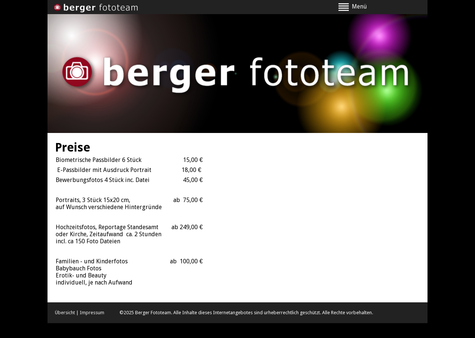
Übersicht (65, 312)
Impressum (92, 312)
